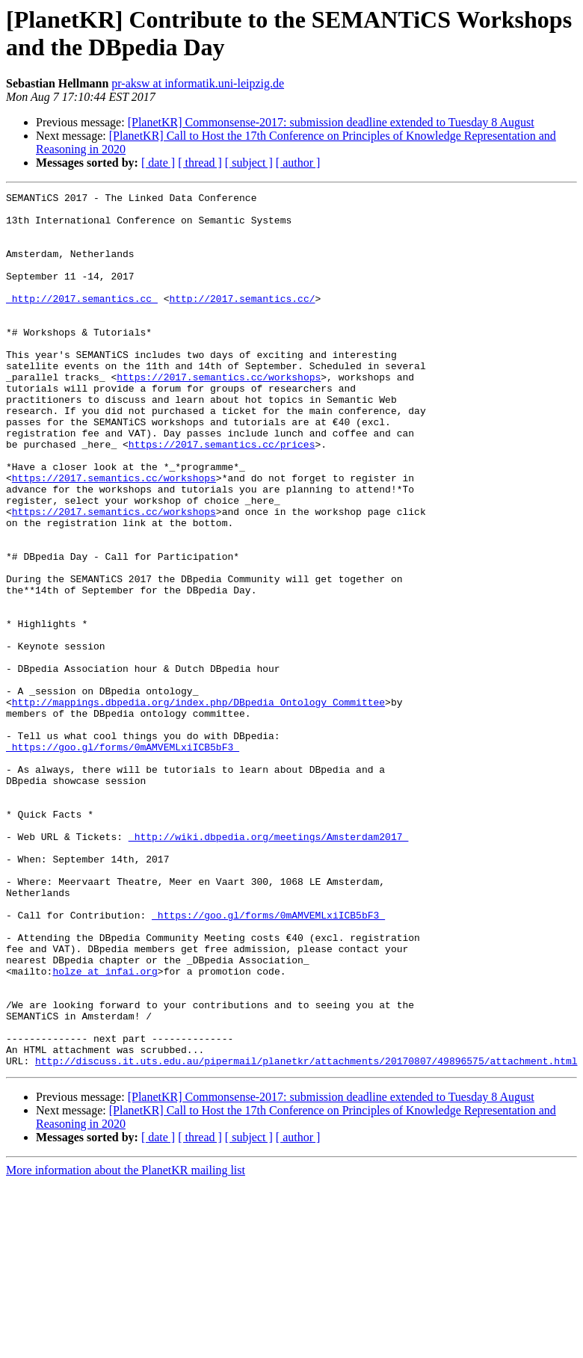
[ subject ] (249, 162)
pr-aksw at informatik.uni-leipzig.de (197, 83)
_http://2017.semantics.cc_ (82, 320)
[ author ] (298, 162)
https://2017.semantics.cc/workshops (219, 415)
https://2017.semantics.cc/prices (222, 495)
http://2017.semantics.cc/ (242, 320)
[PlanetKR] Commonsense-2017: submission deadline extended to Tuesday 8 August (331, 122)
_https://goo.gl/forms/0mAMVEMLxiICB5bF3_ (122, 858)
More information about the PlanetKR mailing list (125, 1345)
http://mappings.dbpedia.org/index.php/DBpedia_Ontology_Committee (198, 805)
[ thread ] (200, 162)
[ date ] (158, 162)
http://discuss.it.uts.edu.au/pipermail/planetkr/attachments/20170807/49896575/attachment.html (306, 1235)
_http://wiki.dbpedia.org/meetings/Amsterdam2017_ (268, 966)
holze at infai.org (104, 1128)
